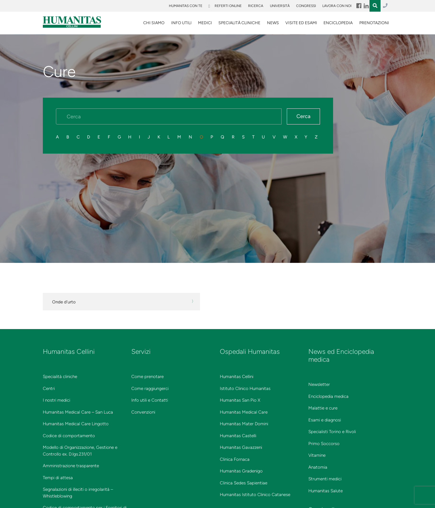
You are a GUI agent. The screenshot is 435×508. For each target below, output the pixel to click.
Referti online (228, 6)
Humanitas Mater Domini (244, 423)
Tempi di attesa (58, 477)
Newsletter (319, 384)
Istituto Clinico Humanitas (245, 388)
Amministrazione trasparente (71, 465)
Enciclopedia (338, 22)
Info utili (181, 22)
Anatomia (317, 467)
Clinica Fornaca (235, 459)
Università (280, 6)
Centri (49, 388)
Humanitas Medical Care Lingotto (76, 423)
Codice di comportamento (69, 435)
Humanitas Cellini (236, 376)
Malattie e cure (322, 408)
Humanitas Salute (325, 490)
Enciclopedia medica (328, 396)
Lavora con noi (336, 6)
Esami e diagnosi (324, 420)
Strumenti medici (325, 478)
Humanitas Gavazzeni (241, 447)
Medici (205, 22)
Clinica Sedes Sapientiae (243, 483)
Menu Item (358, 6)
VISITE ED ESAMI (301, 22)
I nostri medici (56, 400)
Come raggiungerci (150, 388)
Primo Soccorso (323, 443)
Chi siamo (154, 22)
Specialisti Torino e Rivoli (332, 431)
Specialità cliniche (60, 376)
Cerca (303, 116)
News (273, 22)
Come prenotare (147, 376)
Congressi (306, 6)
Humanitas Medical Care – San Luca (78, 412)
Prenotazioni (374, 22)
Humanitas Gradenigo (241, 471)
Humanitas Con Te (185, 6)
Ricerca (255, 6)
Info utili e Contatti (149, 400)
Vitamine (317, 455)
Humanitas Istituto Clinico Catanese (255, 494)
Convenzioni (143, 412)
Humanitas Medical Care (244, 412)
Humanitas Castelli (238, 435)
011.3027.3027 (385, 6)
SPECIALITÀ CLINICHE (239, 22)
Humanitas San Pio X (240, 400)
